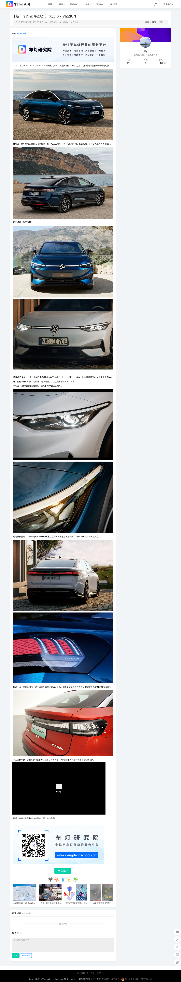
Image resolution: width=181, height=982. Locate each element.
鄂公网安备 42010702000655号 (137, 979)
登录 (15, 955)
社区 (51, 4)
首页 (147, 22)
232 (129, 63)
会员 (168, 4)
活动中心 (100, 4)
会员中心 (100, 973)
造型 (161, 22)
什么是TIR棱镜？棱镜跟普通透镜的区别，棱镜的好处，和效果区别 (50, 903)
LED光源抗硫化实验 (101, 903)
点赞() (63, 870)
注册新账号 (25, 955)
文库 (88, 4)
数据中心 (75, 4)
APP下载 (114, 4)
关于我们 (81, 973)
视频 (62, 4)
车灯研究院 (21, 33)
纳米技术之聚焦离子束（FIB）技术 (76, 903)
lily (145, 51)
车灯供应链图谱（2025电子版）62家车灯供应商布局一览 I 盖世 (24, 903)
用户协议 (90, 973)
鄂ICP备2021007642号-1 (110, 979)
